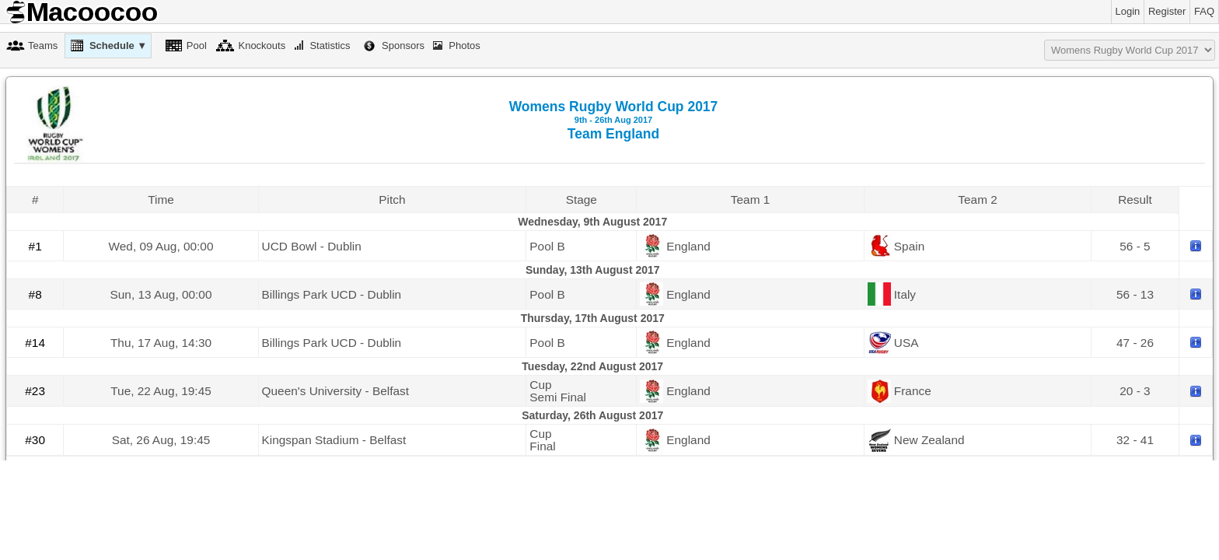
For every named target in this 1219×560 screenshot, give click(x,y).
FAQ (1204, 11)
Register (1167, 11)
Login (1128, 11)
